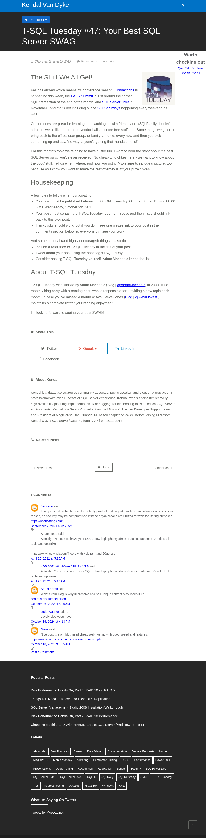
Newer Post (33, 448)
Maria (33, 594)
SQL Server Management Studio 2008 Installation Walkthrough (65, 685)
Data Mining (83, 728)
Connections (113, 90)
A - (101, 61)
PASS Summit (46, 96)
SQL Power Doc (99, 746)
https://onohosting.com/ (163, 496)
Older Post (173, 448)
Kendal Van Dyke (42, 4)
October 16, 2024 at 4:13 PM (39, 586)
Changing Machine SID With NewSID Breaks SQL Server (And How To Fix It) (75, 702)
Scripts (64, 746)
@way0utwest (84, 291)
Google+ (81, 337)
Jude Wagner (38, 577)
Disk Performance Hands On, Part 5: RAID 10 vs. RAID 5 (61, 668)
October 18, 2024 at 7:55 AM (38, 609)
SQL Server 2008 (153, 746)
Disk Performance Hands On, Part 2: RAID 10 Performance (62, 693)
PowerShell (131, 737)
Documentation (105, 728)
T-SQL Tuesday (35, 19)
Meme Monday (31, 737)
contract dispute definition (36, 564)
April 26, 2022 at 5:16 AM (36, 546)
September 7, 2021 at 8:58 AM (40, 501)
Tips (99, 754)
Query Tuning (174, 737)
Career (66, 728)
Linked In (123, 337)
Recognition (29, 746)
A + (95, 61)
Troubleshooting (117, 754)
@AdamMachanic (120, 279)
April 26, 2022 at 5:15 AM (36, 528)
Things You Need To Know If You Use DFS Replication (59, 676)
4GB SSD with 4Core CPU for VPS (53, 536)
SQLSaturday (47, 754)
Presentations (152, 737)
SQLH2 (173, 746)
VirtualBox (154, 754)
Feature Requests (131, 728)
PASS (94, 737)
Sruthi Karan (37, 554)
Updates (137, 754)
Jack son (35, 486)
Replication (49, 746)
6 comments (78, 61)
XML (25, 763)
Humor (151, 728)
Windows (172, 754)
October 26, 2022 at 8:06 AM (38, 569)
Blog (66, 291)
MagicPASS (168, 728)
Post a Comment (30, 617)
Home (106, 447)
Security (79, 746)
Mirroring (51, 737)
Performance (110, 737)
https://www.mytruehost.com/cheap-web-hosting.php (55, 604)
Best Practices (48, 728)
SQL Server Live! (51, 102)
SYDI (63, 754)
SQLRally (28, 754)
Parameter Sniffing (73, 737)
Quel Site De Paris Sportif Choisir (103, 636)
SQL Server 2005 (126, 746)
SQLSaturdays (30, 108)
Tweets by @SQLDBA (35, 790)
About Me (28, 728)
